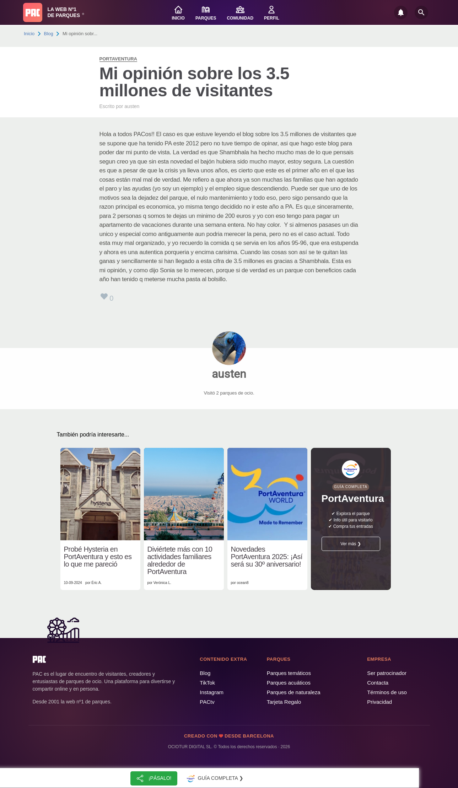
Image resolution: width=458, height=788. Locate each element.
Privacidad (379, 702)
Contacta (377, 683)
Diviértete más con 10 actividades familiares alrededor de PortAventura (179, 560)
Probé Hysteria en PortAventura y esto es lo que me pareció (98, 557)
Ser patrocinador (386, 673)
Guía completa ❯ (214, 778)
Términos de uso (387, 692)
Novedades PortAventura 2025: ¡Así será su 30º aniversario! (267, 557)
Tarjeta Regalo (284, 702)
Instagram (211, 692)
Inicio (29, 33)
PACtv (207, 702)
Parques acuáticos (289, 683)
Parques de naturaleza (293, 692)
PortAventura (118, 58)
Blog (48, 33)
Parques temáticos (289, 673)
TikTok (207, 683)
